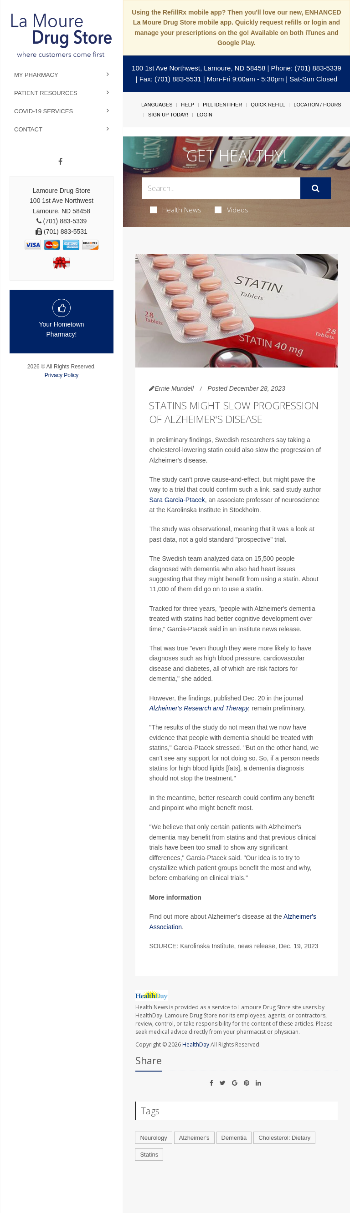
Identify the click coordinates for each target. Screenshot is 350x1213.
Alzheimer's (194, 1137)
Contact (28, 129)
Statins (149, 1154)
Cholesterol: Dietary (284, 1137)
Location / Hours (317, 104)
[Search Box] (221, 188)
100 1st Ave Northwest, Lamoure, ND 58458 (198, 68)
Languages (156, 104)
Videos (231, 209)
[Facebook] (60, 162)
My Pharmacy (36, 74)
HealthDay (195, 1044)
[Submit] (315, 188)
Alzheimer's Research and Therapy (198, 708)
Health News (175, 209)
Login (204, 114)
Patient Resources (45, 93)
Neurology (153, 1137)
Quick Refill (268, 104)
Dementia (234, 1137)
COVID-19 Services (43, 111)
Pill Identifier (222, 104)
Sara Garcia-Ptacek (177, 499)
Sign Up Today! (168, 114)
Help (187, 104)
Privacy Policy (62, 375)
